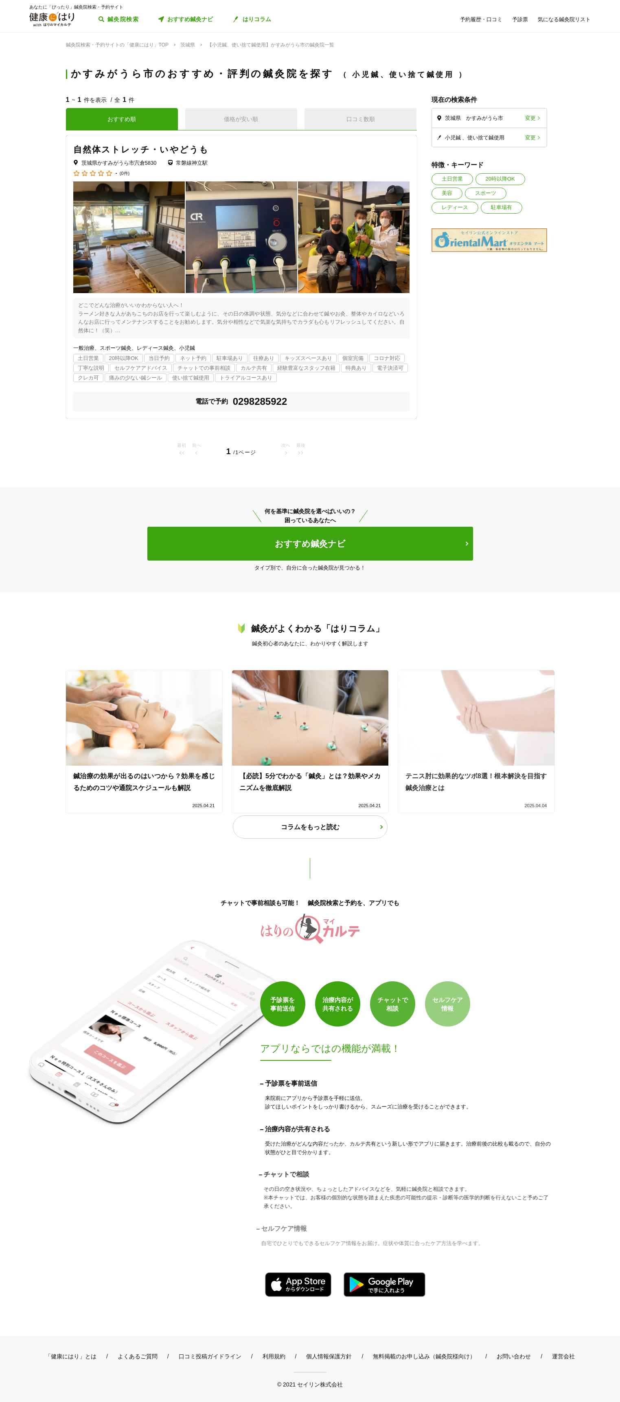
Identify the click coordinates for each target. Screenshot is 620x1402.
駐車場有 (501, 207)
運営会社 (563, 1356)
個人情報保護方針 (329, 1356)
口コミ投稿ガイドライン (210, 1356)
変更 (530, 118)
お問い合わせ (514, 1356)
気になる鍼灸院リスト (564, 19)
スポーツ (485, 193)
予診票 (520, 19)
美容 (447, 193)
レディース (455, 207)
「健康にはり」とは (70, 1356)
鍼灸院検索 (123, 19)
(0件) (124, 173)
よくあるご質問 (138, 1356)
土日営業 (452, 179)
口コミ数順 (360, 119)
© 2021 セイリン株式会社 (310, 1384)
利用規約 (274, 1356)
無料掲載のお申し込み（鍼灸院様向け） (424, 1356)
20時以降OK (500, 179)
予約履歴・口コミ (481, 19)
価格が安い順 (241, 119)
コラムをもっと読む (310, 827)
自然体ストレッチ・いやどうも (141, 149)
